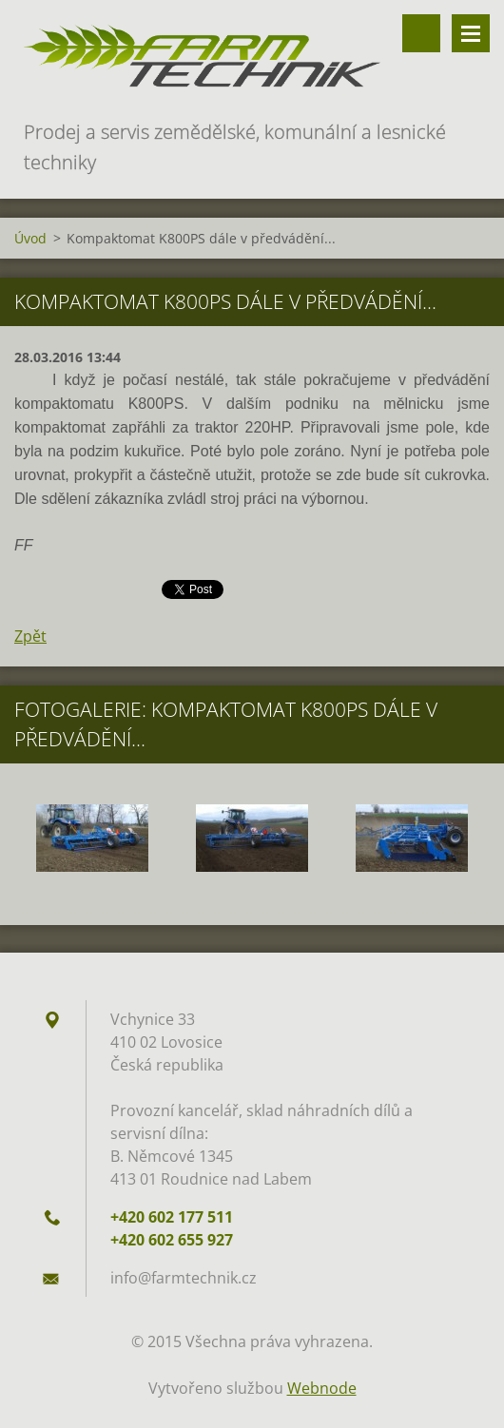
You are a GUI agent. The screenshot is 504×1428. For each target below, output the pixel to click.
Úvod (30, 238)
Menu (471, 33)
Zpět (30, 636)
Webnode (322, 1388)
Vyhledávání (421, 33)
